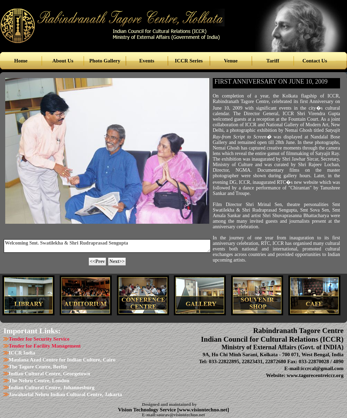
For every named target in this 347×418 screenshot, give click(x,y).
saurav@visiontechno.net (180, 414)
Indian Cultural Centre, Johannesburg (51, 387)
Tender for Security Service (39, 339)
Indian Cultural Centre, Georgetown (49, 373)
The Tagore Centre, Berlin (38, 366)
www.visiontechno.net (203, 409)
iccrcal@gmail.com (322, 368)
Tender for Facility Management (45, 346)
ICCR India (22, 353)
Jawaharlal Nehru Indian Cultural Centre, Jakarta (65, 394)
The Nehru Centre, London (39, 380)
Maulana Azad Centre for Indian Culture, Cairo (62, 359)
